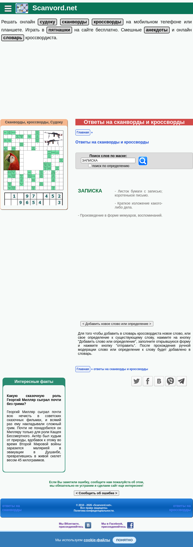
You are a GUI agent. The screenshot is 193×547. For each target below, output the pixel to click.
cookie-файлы (97, 540)
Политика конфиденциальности (94, 510)
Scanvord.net (54, 8)
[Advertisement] (96, 81)
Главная (83, 132)
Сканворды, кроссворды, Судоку (34, 122)
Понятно (124, 540)
